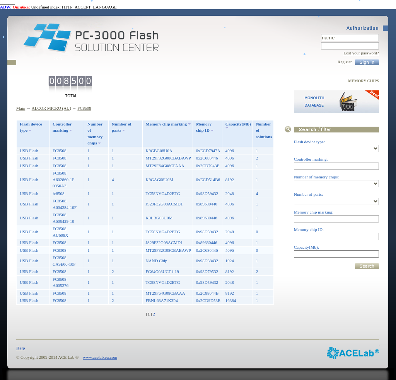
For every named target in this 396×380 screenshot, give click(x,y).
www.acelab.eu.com (100, 357)
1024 (229, 260)
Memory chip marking (166, 124)
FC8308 (59, 250)
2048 (229, 193)
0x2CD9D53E (208, 300)
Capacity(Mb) (238, 124)
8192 (229, 179)
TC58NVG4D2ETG (163, 193)
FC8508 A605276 (60, 282)
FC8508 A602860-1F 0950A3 (63, 179)
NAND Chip (156, 260)
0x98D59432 (207, 193)
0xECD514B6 (208, 179)
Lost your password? (361, 53)
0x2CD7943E (208, 165)
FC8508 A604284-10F (65, 204)
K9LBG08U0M (159, 217)
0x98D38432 (207, 260)
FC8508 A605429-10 (63, 218)
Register (345, 61)
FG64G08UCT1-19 (162, 271)
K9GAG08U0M (160, 179)
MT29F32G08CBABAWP (168, 158)
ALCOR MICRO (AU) (51, 108)
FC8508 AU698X (60, 232)
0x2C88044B (207, 293)
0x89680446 (206, 204)
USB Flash (29, 150)
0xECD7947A (208, 150)
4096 (229, 150)
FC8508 (84, 108)
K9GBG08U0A (159, 150)
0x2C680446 (207, 158)
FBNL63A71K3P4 (162, 300)
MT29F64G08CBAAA (165, 293)
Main (20, 108)
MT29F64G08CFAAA (165, 165)
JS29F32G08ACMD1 (164, 204)
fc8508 (59, 193)
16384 (230, 300)
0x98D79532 (207, 271)
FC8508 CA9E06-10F (64, 260)
